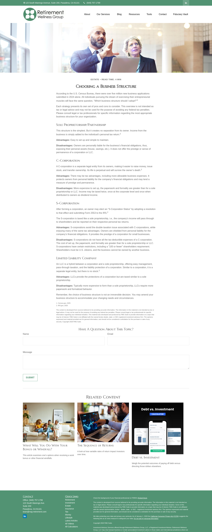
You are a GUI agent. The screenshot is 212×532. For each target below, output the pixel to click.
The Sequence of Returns (95, 445)
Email (110, 334)
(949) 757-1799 (91, 3)
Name (26, 334)
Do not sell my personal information (146, 518)
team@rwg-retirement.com (34, 512)
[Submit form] (30, 377)
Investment (70, 503)
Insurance (69, 509)
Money (68, 515)
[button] (87, 14)
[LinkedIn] (186, 3)
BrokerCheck (142, 498)
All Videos (69, 523)
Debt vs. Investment (146, 457)
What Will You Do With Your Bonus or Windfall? (45, 447)
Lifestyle (68, 518)
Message (27, 352)
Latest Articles (71, 521)
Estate (68, 506)
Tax (66, 512)
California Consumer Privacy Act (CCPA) (165, 516)
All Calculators (71, 526)
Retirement (70, 500)
